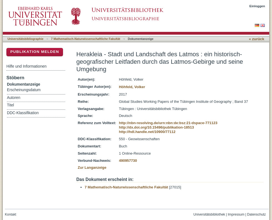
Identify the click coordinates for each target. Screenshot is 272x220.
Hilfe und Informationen (26, 66)
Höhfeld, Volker (132, 87)
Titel (10, 105)
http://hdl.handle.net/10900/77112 (147, 132)
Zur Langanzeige (92, 167)
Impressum (236, 214)
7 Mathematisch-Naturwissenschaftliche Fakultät (85, 38)
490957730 (128, 160)
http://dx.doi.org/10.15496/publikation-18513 (156, 127)
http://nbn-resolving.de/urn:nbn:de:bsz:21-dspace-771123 (168, 123)
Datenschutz (256, 214)
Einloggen (257, 6)
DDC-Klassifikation (23, 113)
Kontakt (10, 214)
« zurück (256, 39)
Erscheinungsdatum (24, 90)
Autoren (13, 98)
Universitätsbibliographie (25, 38)
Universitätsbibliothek (209, 214)
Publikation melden (34, 52)
